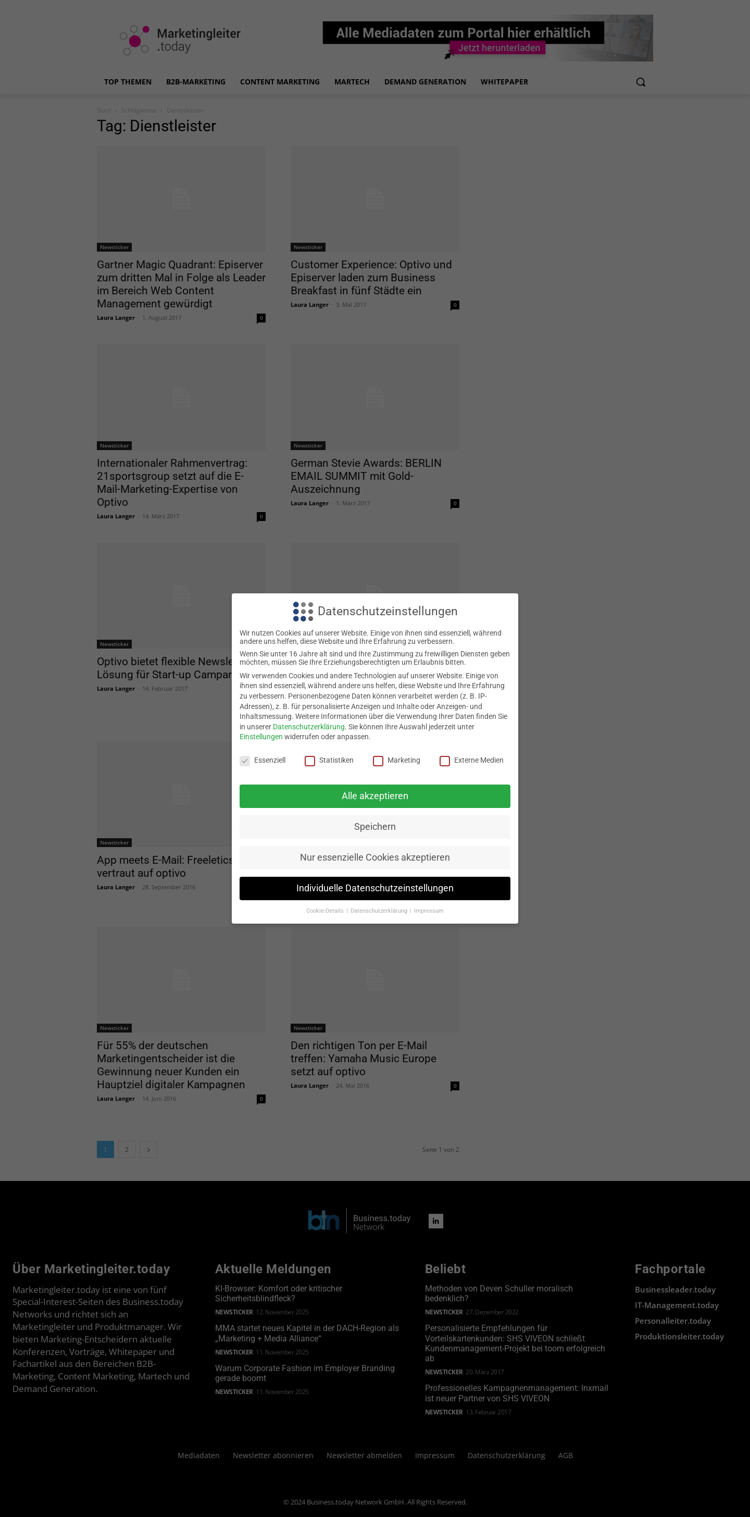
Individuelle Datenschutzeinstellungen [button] (375, 888)
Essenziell (262, 760)
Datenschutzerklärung (309, 727)
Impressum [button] (429, 910)
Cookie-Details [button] (325, 910)
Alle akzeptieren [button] (375, 796)
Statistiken (329, 760)
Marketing (396, 760)
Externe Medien (472, 760)
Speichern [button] (375, 827)
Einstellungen (261, 736)
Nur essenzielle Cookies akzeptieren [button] (375, 857)
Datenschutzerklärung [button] (380, 910)
